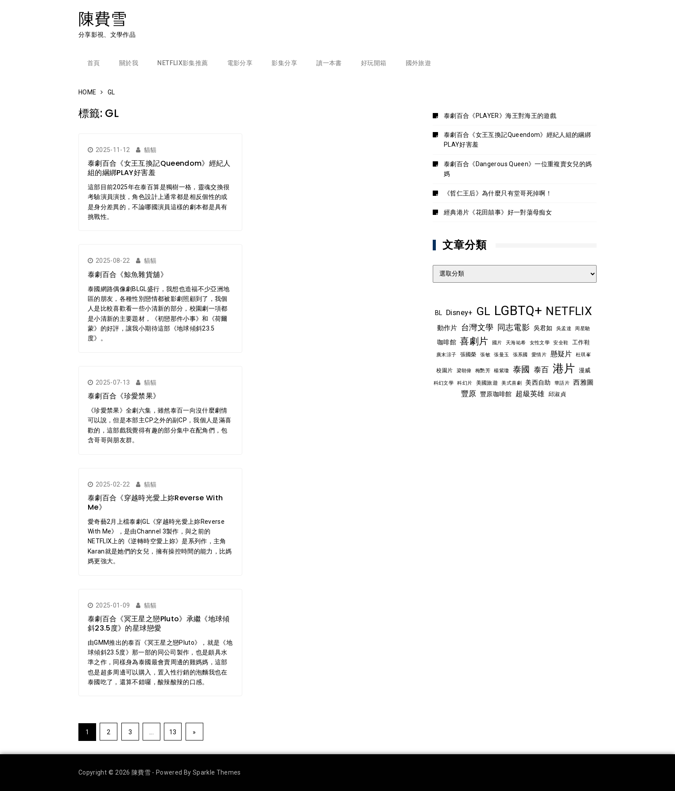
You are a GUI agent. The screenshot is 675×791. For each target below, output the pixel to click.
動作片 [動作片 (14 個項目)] (447, 328)
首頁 (93, 62)
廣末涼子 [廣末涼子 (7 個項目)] (446, 355)
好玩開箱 (373, 62)
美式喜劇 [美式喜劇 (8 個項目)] (511, 383)
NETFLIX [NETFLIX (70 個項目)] (569, 311)
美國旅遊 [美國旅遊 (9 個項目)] (487, 383)
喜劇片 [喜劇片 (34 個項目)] (474, 341)
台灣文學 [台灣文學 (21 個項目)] (477, 327)
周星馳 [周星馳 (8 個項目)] (582, 328)
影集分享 (284, 62)
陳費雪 (102, 19)
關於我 (128, 62)
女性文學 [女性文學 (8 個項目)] (540, 342)
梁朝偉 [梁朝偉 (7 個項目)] (464, 371)
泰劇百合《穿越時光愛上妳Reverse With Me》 (155, 502)
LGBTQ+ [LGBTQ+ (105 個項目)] (518, 310)
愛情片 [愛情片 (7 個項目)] (539, 355)
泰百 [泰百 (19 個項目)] (541, 369)
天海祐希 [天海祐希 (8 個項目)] (516, 342)
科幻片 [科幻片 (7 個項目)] (464, 383)
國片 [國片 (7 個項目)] (497, 343)
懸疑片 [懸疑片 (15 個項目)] (561, 354)
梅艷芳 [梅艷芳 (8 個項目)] (482, 370)
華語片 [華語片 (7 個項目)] (562, 383)
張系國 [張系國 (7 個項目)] (520, 355)
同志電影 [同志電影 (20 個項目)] (513, 327)
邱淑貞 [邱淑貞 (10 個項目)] (557, 394)
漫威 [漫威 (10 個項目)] (585, 370)
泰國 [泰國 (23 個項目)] (521, 369)
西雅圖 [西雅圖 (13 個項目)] (583, 382)
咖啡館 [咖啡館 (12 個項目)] (446, 342)
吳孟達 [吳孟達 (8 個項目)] (563, 328)
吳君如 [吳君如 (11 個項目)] (543, 327)
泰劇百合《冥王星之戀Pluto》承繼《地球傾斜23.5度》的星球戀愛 (159, 623)
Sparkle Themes (217, 772)
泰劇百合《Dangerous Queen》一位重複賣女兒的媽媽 (518, 168)
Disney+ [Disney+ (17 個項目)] (459, 312)
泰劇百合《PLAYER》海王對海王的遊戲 (500, 115)
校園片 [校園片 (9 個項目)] (444, 370)
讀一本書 (328, 62)
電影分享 (239, 62)
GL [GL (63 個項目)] (483, 311)
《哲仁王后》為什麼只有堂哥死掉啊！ (498, 193)
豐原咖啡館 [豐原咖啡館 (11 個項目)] (496, 393)
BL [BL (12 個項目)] (438, 312)
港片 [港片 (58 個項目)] (564, 368)
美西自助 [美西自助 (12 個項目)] (538, 382)
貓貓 (150, 149)
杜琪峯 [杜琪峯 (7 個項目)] (583, 355)
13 (173, 732)
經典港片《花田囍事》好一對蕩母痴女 (498, 212)
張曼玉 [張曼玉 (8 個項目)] (501, 354)
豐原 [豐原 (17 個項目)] (469, 394)
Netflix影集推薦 (182, 62)
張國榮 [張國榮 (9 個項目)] (468, 354)
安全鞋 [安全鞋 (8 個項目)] (560, 342)
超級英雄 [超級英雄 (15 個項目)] (530, 394)
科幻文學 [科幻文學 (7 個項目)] (444, 383)
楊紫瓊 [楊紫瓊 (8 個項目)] (501, 370)
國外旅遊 (418, 62)
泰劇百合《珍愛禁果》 (124, 396)
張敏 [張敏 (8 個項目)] (485, 354)
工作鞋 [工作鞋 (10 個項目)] (581, 342)
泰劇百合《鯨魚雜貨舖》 (127, 274)
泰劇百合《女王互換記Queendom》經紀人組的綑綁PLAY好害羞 (159, 168)
